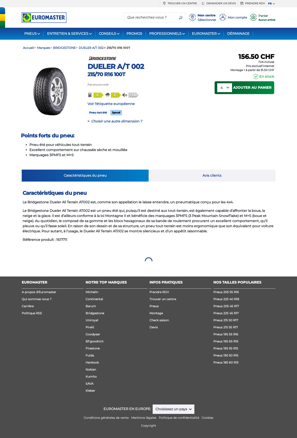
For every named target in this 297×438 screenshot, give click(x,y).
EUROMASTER (204, 34)
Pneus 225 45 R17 (226, 313)
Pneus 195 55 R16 (225, 334)
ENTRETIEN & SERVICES (67, 34)
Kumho (91, 376)
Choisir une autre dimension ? (116, 121)
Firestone (93, 348)
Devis (153, 327)
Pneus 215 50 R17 (225, 320)
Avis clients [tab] (211, 175)
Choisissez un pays (171, 409)
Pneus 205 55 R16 (226, 292)
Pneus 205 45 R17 (226, 306)
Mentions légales (143, 418)
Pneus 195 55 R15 (225, 348)
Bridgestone (95, 313)
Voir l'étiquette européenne (111, 104)
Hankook (92, 362)
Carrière (28, 306)
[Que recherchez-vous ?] (150, 17)
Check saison (159, 320)
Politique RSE (32, 313)
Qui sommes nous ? (37, 299)
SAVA (89, 384)
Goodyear (93, 334)
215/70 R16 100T (106, 74)
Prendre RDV (252, 3)
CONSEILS (107, 34)
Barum (91, 306)
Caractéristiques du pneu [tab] (85, 175)
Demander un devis (218, 3)
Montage (156, 313)
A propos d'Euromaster (39, 292)
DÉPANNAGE (238, 34)
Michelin (92, 292)
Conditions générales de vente (106, 418)
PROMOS (134, 34)
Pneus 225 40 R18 (226, 299)
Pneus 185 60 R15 (225, 362)
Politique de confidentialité (179, 418)
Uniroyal (92, 320)
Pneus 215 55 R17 (225, 327)
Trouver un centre (179, 3)
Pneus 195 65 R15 (225, 341)
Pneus (154, 306)
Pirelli (90, 327)
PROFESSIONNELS (165, 34)
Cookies (207, 418)
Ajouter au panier (252, 88)
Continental (94, 299)
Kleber (90, 391)
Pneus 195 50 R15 (225, 355)
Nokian (91, 369)
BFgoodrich (94, 341)
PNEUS (30, 34)
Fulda (90, 355)
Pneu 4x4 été (98, 112)
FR (270, 3)
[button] (95, 95)
